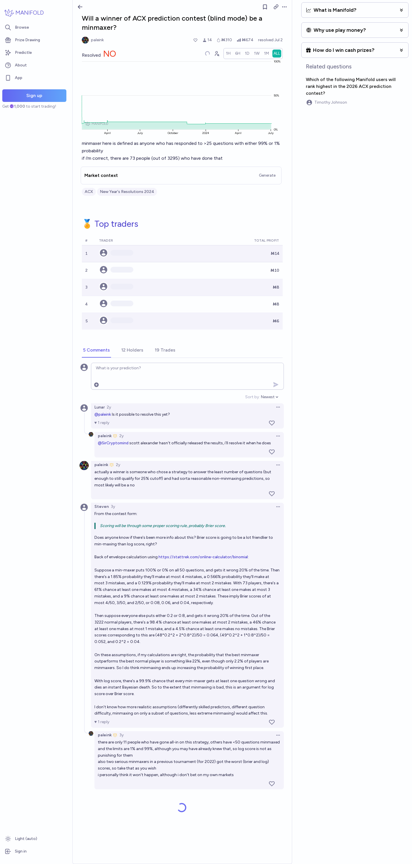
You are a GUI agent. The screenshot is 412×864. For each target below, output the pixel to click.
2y (109, 407)
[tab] (96, 350)
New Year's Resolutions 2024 (127, 191)
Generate (267, 175)
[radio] (228, 54)
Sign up (34, 95)
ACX (89, 191)
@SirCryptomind (113, 443)
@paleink (102, 414)
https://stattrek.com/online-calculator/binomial (203, 557)
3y (113, 506)
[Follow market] (265, 6)
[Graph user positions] (216, 53)
